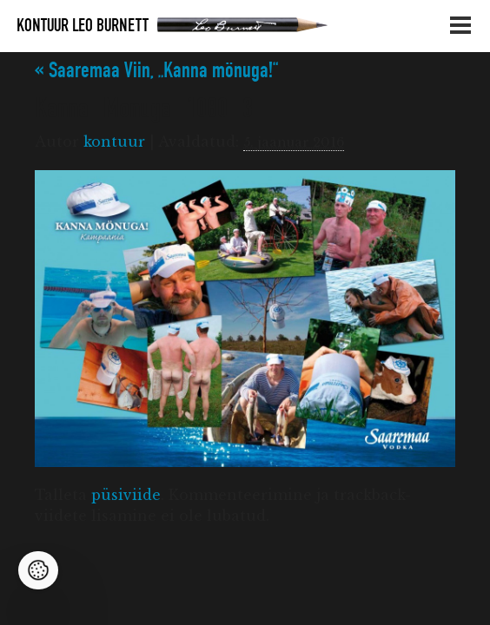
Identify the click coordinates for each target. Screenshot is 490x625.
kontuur (114, 141)
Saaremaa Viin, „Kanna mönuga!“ (156, 70)
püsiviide (126, 494)
